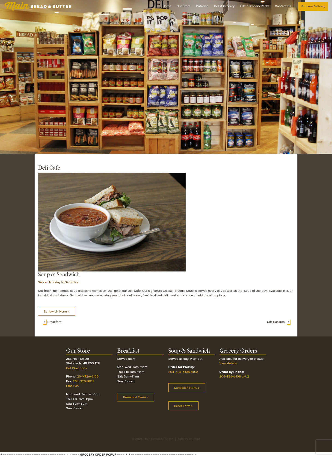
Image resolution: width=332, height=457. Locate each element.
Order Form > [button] (183, 406)
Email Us (72, 386)
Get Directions (76, 368)
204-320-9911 (83, 381)
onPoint (194, 439)
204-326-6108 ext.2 (183, 372)
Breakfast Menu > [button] (135, 397)
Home (167, 6)
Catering (202, 6)
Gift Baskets (278, 322)
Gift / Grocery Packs (255, 6)
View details (228, 363)
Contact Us (283, 6)
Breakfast (52, 322)
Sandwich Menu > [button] (56, 311)
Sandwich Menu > (186, 387)
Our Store (183, 6)
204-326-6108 (87, 376)
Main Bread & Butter (158, 439)
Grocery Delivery (313, 6)
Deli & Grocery (224, 6)
